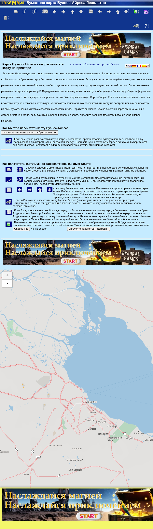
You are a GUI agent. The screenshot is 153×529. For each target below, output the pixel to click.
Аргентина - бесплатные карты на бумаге (94, 64)
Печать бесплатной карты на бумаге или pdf (30, 132)
